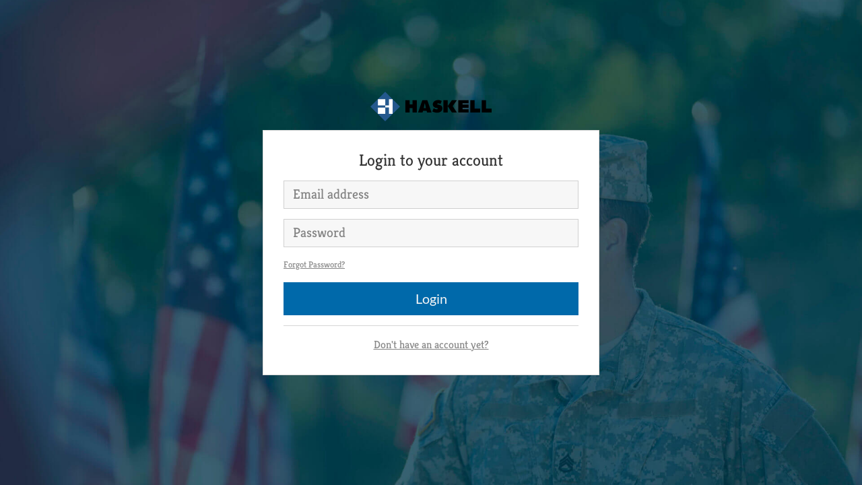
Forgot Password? (314, 264)
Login (431, 298)
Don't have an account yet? (431, 344)
